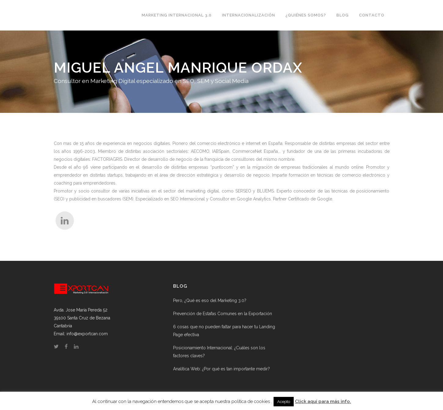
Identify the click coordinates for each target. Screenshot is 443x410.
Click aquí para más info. (323, 401)
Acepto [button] (283, 401)
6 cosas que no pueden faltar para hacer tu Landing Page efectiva (224, 330)
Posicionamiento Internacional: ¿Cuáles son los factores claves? (219, 351)
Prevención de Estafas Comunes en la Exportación (222, 313)
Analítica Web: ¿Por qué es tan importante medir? (221, 368)
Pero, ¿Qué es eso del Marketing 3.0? (209, 300)
